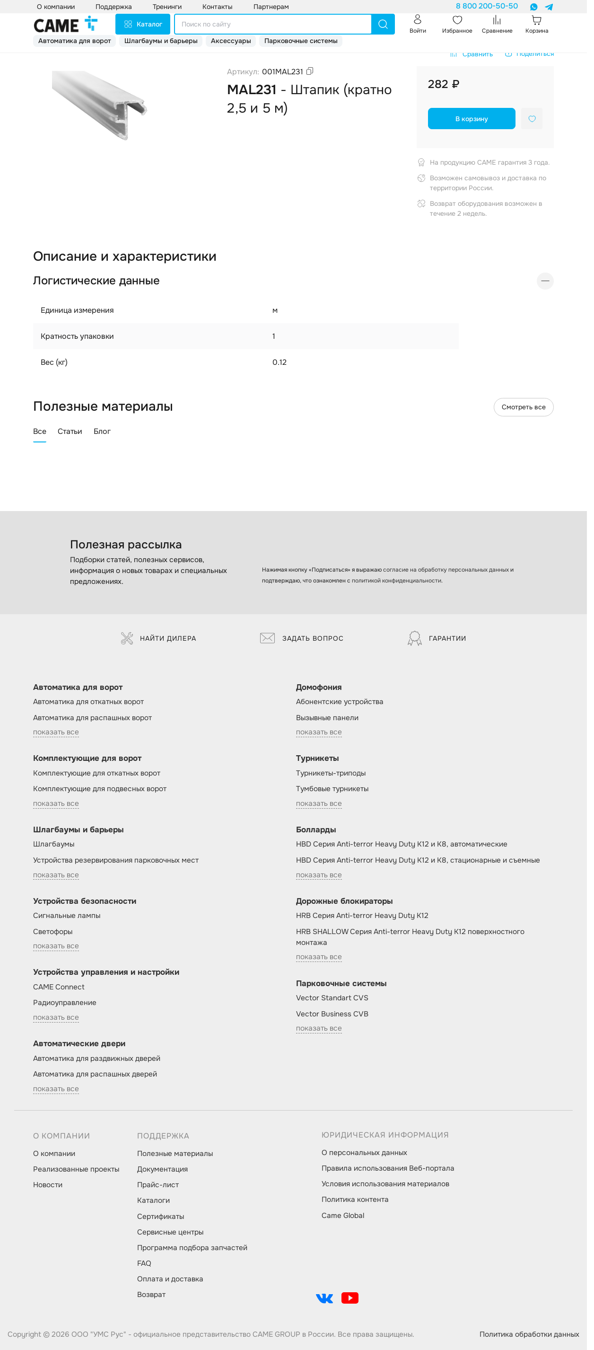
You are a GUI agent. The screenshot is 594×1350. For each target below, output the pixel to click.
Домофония (319, 687)
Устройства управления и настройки (106, 972)
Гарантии (437, 638)
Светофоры (52, 931)
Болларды (316, 830)
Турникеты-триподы (331, 773)
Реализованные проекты (76, 1169)
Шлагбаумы (53, 844)
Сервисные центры (170, 1232)
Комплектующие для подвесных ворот (99, 789)
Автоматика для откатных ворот (88, 701)
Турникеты (317, 758)
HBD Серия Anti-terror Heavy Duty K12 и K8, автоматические (401, 844)
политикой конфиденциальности (396, 580)
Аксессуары (231, 40)
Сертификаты (160, 1216)
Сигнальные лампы (66, 915)
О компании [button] (56, 6)
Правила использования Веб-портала (388, 1168)
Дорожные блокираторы (344, 901)
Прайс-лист (158, 1185)
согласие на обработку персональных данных (446, 570)
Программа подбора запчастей (192, 1248)
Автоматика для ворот (74, 40)
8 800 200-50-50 (487, 6)
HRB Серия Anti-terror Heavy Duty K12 (362, 915)
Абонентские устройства (340, 701)
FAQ (144, 1263)
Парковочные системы (301, 40)
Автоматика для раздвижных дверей (96, 1058)
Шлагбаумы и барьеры (161, 40)
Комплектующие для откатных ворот (96, 773)
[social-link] (324, 1297)
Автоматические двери (79, 1044)
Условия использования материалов (385, 1184)
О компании (54, 1153)
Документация (162, 1169)
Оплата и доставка (170, 1279)
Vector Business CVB (332, 1014)
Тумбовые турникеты (332, 789)
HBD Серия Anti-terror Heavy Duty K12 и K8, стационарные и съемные (418, 860)
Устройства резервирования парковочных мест (116, 860)
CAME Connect (59, 987)
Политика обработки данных (529, 1334)
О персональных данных (364, 1152)
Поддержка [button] (114, 6)
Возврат (151, 1294)
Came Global (343, 1215)
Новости (47, 1185)
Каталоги (153, 1200)
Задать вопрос (302, 638)
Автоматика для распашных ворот (92, 718)
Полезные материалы (175, 1153)
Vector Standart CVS (332, 998)
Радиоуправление (64, 1002)
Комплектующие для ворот (87, 758)
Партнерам (271, 6)
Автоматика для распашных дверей (95, 1074)
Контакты (217, 6)
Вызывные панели (327, 718)
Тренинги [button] (167, 6)
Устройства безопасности (84, 901)
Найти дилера (158, 638)
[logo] (65, 24)
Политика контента (355, 1199)
